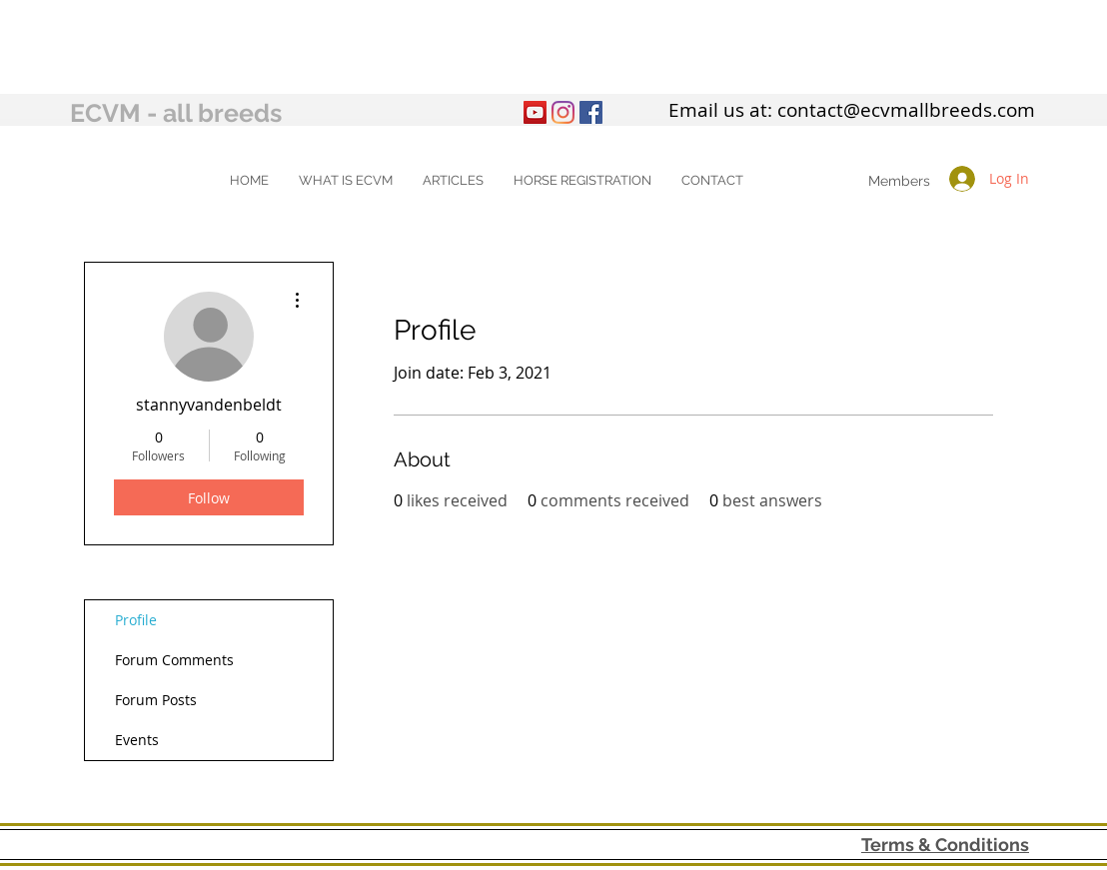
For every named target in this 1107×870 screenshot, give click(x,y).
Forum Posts (156, 699)
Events (137, 739)
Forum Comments (174, 659)
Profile (136, 619)
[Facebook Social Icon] (590, 112)
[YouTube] (535, 112)
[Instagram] (563, 112)
